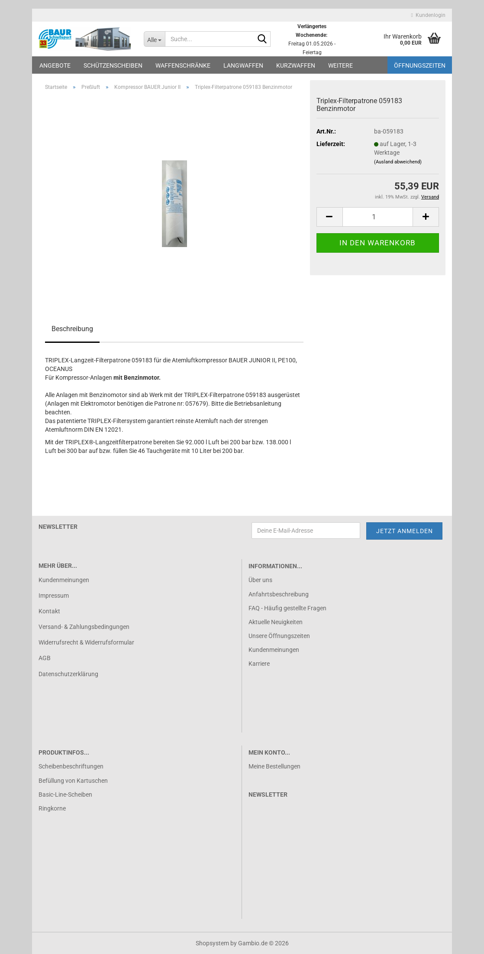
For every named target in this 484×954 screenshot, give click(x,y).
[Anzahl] (377, 217)
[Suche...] (154, 39)
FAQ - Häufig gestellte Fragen (287, 608)
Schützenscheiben (113, 65)
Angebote (55, 65)
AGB (45, 657)
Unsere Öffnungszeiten (279, 635)
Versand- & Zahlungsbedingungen (84, 626)
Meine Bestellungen (274, 766)
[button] (329, 217)
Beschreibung (72, 329)
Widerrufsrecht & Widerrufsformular (86, 642)
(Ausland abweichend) (398, 162)
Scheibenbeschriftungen (71, 766)
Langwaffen (243, 65)
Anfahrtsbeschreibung (278, 594)
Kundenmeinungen (64, 579)
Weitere (340, 65)
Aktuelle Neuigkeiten (275, 622)
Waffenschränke (182, 65)
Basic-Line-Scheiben (65, 794)
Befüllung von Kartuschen (73, 780)
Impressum (54, 595)
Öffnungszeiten (419, 65)
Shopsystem (212, 943)
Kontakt (49, 611)
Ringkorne (52, 808)
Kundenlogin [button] (428, 15)
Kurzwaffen (295, 65)
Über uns (260, 579)
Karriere (259, 663)
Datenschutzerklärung (68, 674)
